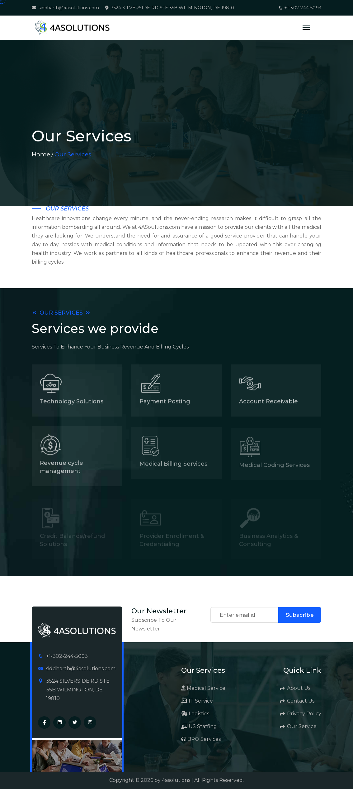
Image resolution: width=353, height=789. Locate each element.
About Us (295, 688)
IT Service (197, 701)
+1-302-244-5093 (299, 8)
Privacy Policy (300, 714)
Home (41, 154)
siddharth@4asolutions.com (69, 8)
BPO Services (201, 739)
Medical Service (203, 688)
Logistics (195, 714)
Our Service (298, 726)
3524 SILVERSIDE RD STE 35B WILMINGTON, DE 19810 (172, 8)
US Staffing (199, 726)
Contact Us (297, 701)
